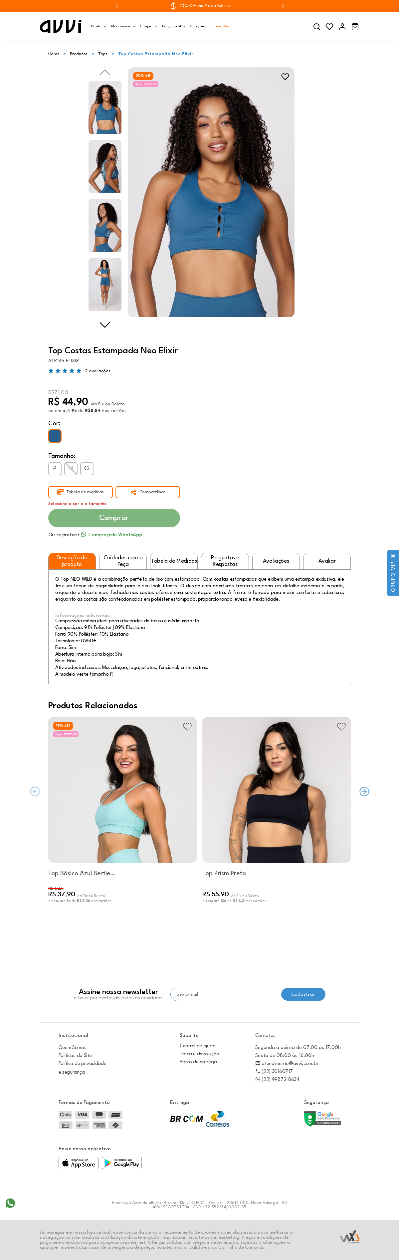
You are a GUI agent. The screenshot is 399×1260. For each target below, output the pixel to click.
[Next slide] (283, 6)
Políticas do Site (75, 1055)
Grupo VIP (393, 576)
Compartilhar (152, 492)
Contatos (265, 1035)
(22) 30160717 (274, 1071)
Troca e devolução (199, 1054)
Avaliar (326, 561)
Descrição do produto (72, 561)
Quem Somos (73, 1047)
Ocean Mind (220, 26)
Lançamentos (173, 26)
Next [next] (105, 325)
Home (54, 54)
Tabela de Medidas (174, 561)
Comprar (114, 518)
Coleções (198, 26)
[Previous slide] (116, 6)
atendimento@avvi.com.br (286, 1063)
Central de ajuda (197, 1046)
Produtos (98, 26)
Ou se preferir (95, 535)
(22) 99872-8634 (277, 1079)
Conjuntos (148, 26)
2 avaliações (97, 371)
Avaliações (276, 561)
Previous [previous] (105, 72)
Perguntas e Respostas (225, 561)
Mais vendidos (123, 26)
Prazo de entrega (198, 1062)
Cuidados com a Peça (123, 561)
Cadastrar (303, 994)
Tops (102, 54)
